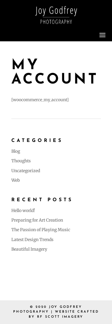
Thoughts (21, 160)
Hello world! (23, 210)
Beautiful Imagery (29, 249)
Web (15, 180)
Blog (15, 151)
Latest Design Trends (32, 239)
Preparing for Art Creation (37, 220)
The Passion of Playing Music (40, 229)
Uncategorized (25, 170)
